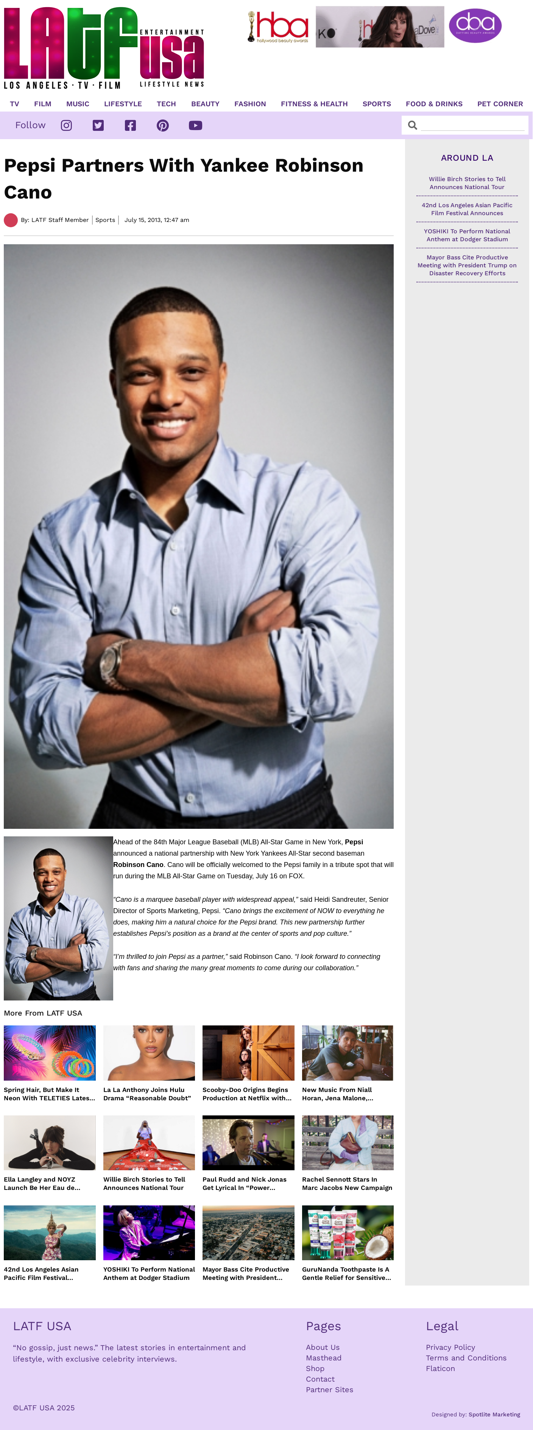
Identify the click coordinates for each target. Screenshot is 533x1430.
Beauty (205, 104)
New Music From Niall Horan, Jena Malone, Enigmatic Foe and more (340, 1094)
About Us (323, 1347)
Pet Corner (500, 104)
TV (14, 104)
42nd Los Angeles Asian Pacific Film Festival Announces (41, 1274)
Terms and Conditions (466, 1357)
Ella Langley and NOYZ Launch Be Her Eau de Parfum (39, 1184)
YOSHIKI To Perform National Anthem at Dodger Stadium (149, 1273)
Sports (377, 104)
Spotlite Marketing (494, 1414)
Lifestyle (123, 104)
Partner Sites (330, 1389)
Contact (320, 1378)
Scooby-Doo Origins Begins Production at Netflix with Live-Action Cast (245, 1094)
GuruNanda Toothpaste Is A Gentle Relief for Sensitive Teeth (345, 1274)
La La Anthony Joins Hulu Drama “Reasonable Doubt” (147, 1094)
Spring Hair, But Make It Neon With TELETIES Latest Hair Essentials (48, 1094)
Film (42, 104)
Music (77, 104)
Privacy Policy (450, 1347)
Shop (315, 1368)
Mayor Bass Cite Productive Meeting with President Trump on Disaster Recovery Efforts (247, 1274)
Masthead (324, 1357)
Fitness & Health (314, 104)
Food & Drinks (434, 104)
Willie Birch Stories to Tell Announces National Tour (144, 1183)
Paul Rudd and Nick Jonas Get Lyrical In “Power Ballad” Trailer (245, 1184)
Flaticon (440, 1368)
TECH (166, 104)
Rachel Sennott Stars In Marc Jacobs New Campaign (347, 1183)
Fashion (250, 104)
